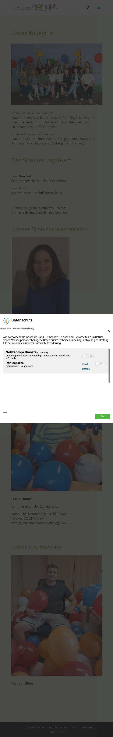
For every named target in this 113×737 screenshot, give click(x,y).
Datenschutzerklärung (23, 348)
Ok (102, 396)
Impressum (5, 348)
